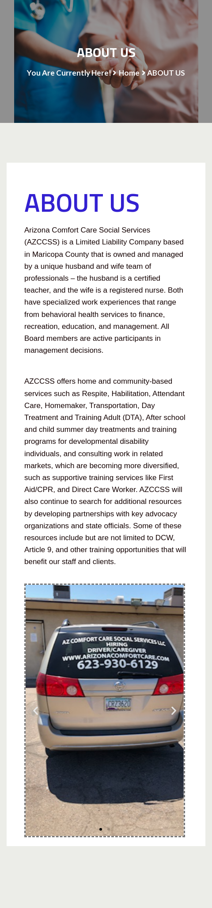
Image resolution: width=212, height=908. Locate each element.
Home (129, 72)
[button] (35, 710)
